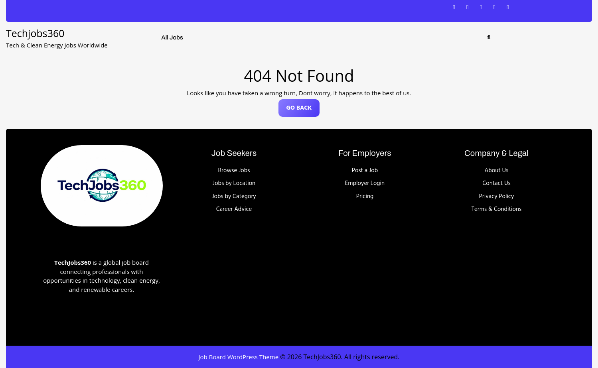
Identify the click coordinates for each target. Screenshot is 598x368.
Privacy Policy (496, 196)
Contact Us (496, 183)
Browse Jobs (234, 170)
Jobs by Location (234, 183)
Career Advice (234, 209)
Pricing (364, 196)
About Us (497, 170)
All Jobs (172, 37)
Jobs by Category (234, 196)
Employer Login (365, 183)
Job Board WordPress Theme (239, 357)
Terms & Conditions (497, 209)
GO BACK (303, 110)
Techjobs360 (35, 33)
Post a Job (365, 170)
